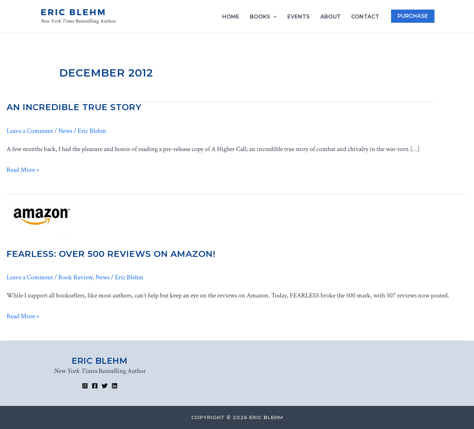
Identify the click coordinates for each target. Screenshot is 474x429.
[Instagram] (85, 386)
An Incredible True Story (74, 107)
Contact (365, 16)
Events (298, 16)
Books (263, 16)
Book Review (75, 277)
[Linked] (115, 386)
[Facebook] (95, 386)
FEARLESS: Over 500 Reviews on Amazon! (111, 254)
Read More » (23, 170)
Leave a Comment (30, 131)
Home (230, 16)
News (65, 131)
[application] (273, 16)
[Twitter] (105, 386)
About (330, 16)
